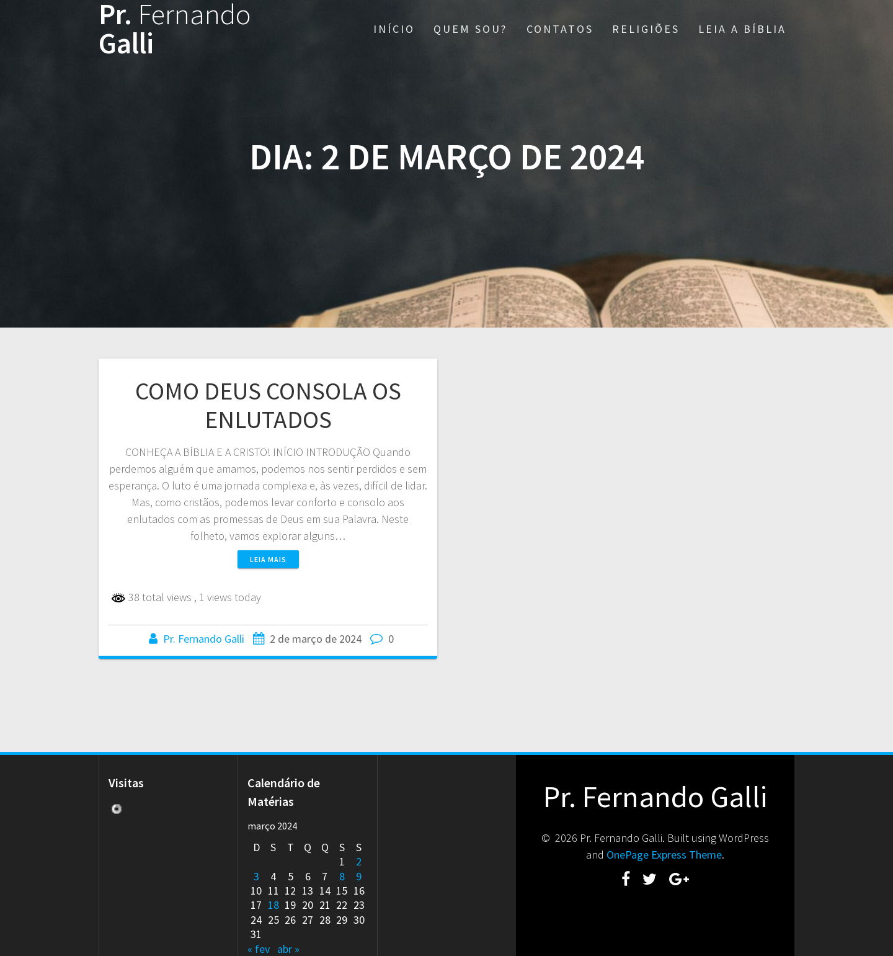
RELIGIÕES (646, 29)
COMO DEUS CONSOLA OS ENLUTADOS (268, 405)
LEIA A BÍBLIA (742, 29)
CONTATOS (559, 29)
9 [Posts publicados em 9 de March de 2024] (359, 876)
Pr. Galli (175, 29)
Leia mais (268, 559)
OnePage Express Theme (664, 854)
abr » (288, 949)
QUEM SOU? (470, 29)
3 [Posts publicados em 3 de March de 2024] (256, 876)
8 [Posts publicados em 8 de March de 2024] (342, 876)
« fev (258, 949)
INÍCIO (394, 29)
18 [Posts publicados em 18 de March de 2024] (273, 905)
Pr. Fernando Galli (203, 639)
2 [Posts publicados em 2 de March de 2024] (359, 861)
